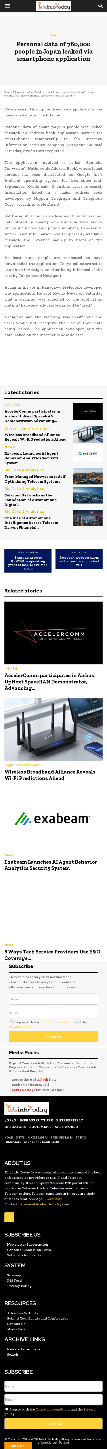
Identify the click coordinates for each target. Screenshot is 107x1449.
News (53, 35)
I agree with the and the (48, 1024)
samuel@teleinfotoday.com (46, 1204)
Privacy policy (20, 1027)
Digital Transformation (27, 428)
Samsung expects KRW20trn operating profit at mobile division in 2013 (28, 563)
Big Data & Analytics (24, 470)
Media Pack (38, 1080)
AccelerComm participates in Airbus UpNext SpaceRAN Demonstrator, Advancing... (32, 416)
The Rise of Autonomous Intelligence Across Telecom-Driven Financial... (32, 522)
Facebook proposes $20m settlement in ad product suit (79, 561)
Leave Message (24, 1090)
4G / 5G (12, 405)
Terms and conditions (57, 1022)
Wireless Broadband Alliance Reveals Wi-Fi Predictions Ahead (35, 437)
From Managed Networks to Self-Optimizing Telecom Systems (35, 479)
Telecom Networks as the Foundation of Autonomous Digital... (30, 500)
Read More (54, 1199)
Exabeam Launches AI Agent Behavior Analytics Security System (31, 458)
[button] (7, 6)
